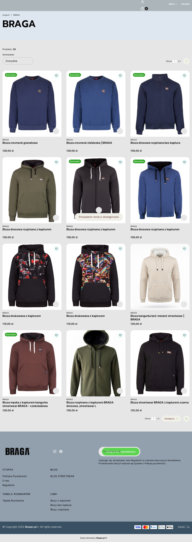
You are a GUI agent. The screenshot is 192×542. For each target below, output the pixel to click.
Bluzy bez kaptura (60, 505)
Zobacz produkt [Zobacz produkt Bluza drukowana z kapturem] (56, 304)
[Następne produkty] (171, 419)
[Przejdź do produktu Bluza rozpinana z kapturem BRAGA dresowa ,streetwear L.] (95, 363)
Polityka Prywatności (14, 476)
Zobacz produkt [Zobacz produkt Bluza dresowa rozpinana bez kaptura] (184, 131)
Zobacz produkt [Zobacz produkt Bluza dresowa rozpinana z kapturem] (56, 218)
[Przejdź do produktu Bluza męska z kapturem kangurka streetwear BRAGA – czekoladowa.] (31, 363)
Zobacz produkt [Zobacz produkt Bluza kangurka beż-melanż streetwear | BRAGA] (184, 304)
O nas (5, 480)
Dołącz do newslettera (120, 451)
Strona (169, 61)
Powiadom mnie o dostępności (99, 217)
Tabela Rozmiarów (13, 500)
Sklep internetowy (92, 538)
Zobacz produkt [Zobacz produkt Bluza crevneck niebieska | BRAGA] (120, 131)
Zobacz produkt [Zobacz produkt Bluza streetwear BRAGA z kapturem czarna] (184, 391)
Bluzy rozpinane (59, 509)
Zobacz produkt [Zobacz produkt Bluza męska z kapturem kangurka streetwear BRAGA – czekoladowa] (56, 391)
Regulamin (8, 485)
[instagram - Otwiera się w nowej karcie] (55, 451)
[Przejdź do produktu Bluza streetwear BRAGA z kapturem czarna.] (160, 363)
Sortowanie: (8, 54)
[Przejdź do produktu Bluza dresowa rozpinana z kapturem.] (31, 190)
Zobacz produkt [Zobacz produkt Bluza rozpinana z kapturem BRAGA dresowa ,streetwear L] (120, 391)
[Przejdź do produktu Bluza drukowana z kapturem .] (31, 277)
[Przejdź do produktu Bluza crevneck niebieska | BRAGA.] (95, 104)
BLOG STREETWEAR (62, 476)
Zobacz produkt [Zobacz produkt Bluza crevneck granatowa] (56, 131)
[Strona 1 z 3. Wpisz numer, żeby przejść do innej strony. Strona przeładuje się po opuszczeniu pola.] (174, 61)
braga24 (6, 15)
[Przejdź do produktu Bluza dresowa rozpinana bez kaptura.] (160, 104)
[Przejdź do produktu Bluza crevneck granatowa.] (31, 104)
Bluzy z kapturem (60, 500)
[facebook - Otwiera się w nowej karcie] (61, 451)
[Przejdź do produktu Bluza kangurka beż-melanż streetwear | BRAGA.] (160, 277)
